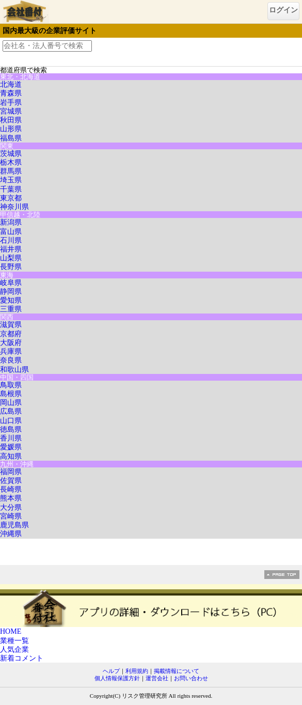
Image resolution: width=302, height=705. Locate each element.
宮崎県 (11, 516)
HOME (10, 631)
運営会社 (157, 678)
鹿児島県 (14, 525)
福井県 (11, 249)
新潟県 (11, 222)
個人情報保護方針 (117, 678)
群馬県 (11, 171)
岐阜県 (11, 283)
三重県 (11, 309)
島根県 (11, 394)
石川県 (11, 240)
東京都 (11, 198)
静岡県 (11, 291)
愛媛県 (11, 447)
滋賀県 (11, 324)
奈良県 (11, 360)
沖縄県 (11, 534)
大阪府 (11, 343)
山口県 (11, 421)
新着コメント (21, 658)
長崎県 (11, 489)
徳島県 (11, 429)
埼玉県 (11, 180)
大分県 (11, 507)
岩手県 (11, 102)
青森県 (11, 93)
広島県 (11, 411)
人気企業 (14, 649)
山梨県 (11, 258)
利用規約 (136, 671)
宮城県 (11, 111)
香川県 (11, 438)
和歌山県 (14, 369)
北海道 (11, 84)
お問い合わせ (191, 678)
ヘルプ (111, 671)
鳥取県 (11, 385)
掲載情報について (176, 671)
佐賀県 (11, 480)
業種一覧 (14, 641)
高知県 (11, 456)
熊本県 (11, 498)
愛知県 (11, 300)
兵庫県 (11, 351)
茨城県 (11, 154)
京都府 (11, 334)
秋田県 (11, 120)
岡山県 (11, 402)
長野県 (11, 267)
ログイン (283, 10)
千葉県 (11, 189)
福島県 (11, 138)
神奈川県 (14, 207)
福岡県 (11, 472)
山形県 (11, 129)
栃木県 (11, 162)
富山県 (11, 232)
